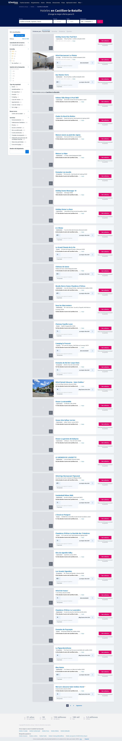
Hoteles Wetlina (55, 731)
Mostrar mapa (19, 35)
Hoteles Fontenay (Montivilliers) (56, 736)
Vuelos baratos (24, 3)
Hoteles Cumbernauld (34, 731)
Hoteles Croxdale (23, 731)
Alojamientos (35, 3)
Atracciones (56, 3)
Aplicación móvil (71, 3)
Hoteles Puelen (43, 736)
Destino (21, 19)
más (81, 739)
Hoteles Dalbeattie (65, 731)
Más (79, 3)
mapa (73, 41)
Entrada (55, 19)
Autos (43, 3)
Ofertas (48, 3)
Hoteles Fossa (45, 731)
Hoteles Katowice (23, 736)
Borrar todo (25, 39)
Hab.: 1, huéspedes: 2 (87, 21)
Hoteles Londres (33, 736)
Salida (68, 19)
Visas (63, 3)
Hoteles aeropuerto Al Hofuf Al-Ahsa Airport (76, 736)
